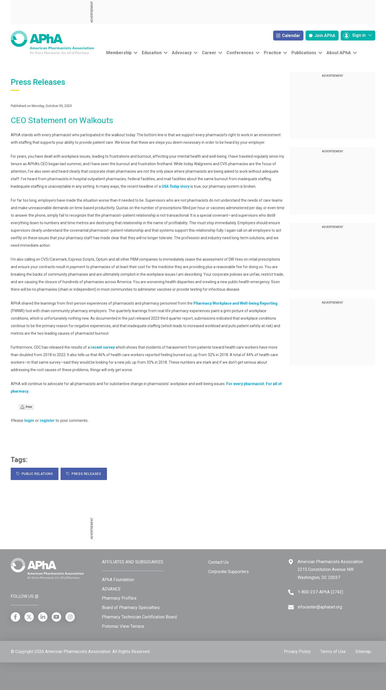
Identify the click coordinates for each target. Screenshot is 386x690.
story (176, 186)
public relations (34, 474)
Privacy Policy (297, 651)
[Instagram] (70, 617)
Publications (303, 52)
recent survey (103, 347)
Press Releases (83, 474)
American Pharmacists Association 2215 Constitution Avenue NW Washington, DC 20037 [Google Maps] (330, 569)
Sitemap (363, 651)
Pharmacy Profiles (119, 598)
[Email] (291, 607)
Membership (119, 52)
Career (209, 52)
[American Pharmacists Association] (52, 42)
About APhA (338, 52)
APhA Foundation (118, 579)
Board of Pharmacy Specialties (131, 607)
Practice (272, 52)
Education (152, 52)
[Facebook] (15, 617)
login (29, 420)
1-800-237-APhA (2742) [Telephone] (320, 592)
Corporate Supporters (228, 571)
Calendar (288, 35)
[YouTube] (56, 617)
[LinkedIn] (42, 617)
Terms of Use (333, 651)
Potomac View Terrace (123, 626)
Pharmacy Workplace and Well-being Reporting (235, 303)
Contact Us (218, 562)
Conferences (240, 52)
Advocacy (182, 52)
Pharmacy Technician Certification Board (139, 616)
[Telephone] (291, 592)
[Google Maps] (291, 561)
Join (322, 35)
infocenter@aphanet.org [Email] (320, 607)
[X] (29, 617)
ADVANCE (111, 589)
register (47, 420)
